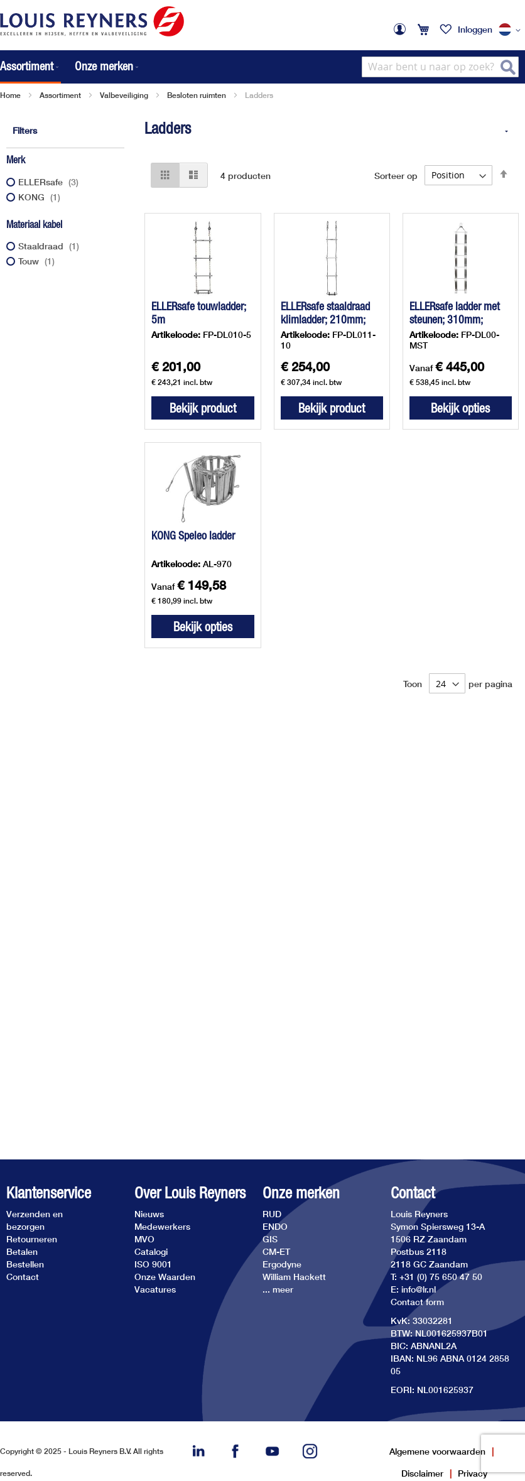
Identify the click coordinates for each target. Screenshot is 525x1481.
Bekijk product (203, 408)
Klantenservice (48, 1193)
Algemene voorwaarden (437, 1451)
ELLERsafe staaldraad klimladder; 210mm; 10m (325, 319)
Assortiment (60, 95)
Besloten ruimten (196, 95)
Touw (38, 261)
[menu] (70, 67)
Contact (22, 1276)
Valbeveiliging (124, 95)
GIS (270, 1239)
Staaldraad (50, 246)
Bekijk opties (460, 408)
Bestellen (25, 1264)
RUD (271, 1213)
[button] (512, 30)
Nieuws (149, 1213)
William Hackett (294, 1276)
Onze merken (301, 1193)
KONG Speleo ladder (193, 535)
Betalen (22, 1251)
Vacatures (155, 1289)
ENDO (275, 1226)
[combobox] (440, 67)
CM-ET (276, 1251)
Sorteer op (396, 175)
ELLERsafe (50, 181)
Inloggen (475, 29)
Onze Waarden (164, 1276)
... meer (277, 1289)
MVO (144, 1239)
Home (10, 95)
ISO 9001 (153, 1264)
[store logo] (92, 21)
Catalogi (151, 1251)
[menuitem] (30, 67)
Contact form (417, 1301)
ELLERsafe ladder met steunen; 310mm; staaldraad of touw (454, 319)
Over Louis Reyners (190, 1193)
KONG (40, 197)
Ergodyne (281, 1264)
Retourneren (31, 1239)
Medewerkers (162, 1226)
